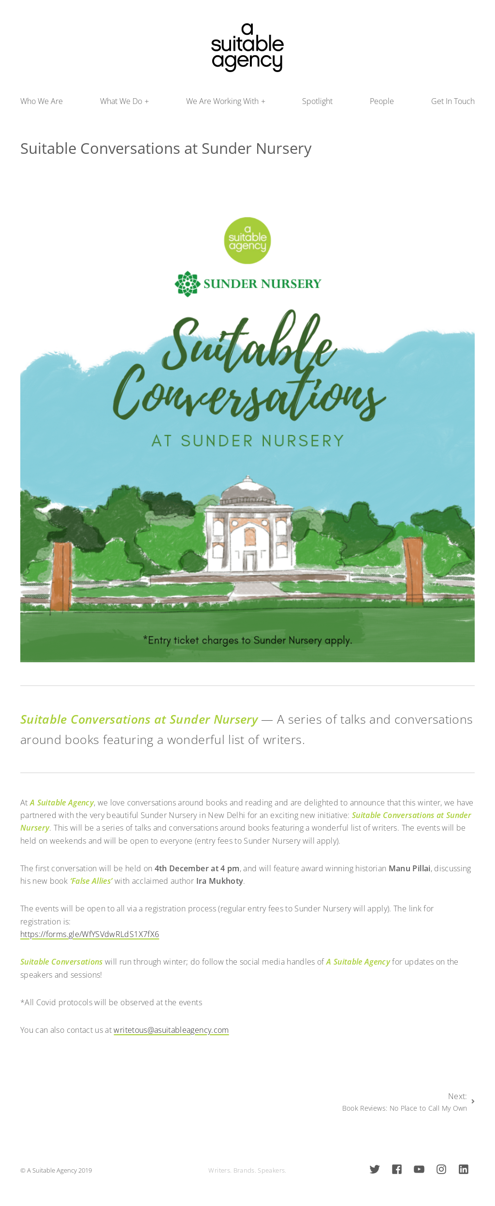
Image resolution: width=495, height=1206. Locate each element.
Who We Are (41, 101)
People (382, 101)
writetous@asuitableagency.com (171, 1030)
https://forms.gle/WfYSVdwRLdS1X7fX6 (89, 934)
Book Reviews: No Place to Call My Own (404, 1108)
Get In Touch (453, 101)
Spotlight (317, 101)
